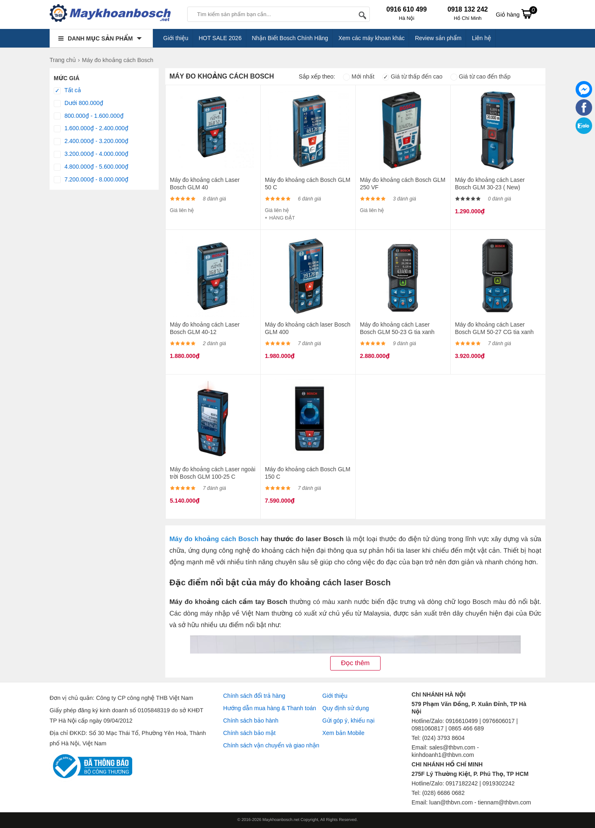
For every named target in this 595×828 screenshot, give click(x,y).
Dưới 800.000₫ (78, 103)
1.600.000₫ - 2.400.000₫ (91, 128)
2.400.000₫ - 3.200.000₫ (91, 141)
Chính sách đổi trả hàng (254, 695)
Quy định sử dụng (345, 708)
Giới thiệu (175, 38)
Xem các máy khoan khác (371, 38)
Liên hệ (481, 38)
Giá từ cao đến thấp (480, 76)
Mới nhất (358, 76)
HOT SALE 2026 (220, 38)
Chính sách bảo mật (249, 733)
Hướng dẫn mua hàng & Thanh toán (269, 708)
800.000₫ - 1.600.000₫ (89, 116)
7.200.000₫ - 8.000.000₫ (91, 180)
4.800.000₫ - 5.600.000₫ (91, 167)
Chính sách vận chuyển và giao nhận (271, 745)
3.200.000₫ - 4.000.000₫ (91, 154)
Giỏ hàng (516, 13)
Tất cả (67, 90)
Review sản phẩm (438, 38)
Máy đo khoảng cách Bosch (214, 539)
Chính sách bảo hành (250, 720)
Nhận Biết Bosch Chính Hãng (290, 38)
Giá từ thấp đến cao (412, 76)
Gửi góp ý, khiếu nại (348, 720)
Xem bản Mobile (343, 733)
